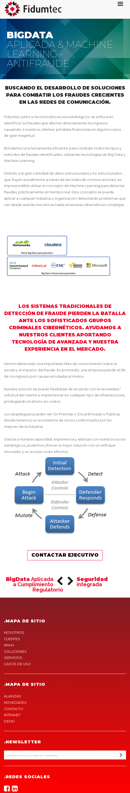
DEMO (9, 721)
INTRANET (12, 715)
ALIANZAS (12, 696)
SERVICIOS (13, 658)
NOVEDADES (15, 703)
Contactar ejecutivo (65, 555)
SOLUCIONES (15, 652)
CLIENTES (12, 639)
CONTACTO (13, 709)
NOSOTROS (14, 633)
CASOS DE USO (17, 664)
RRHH (9, 645)
